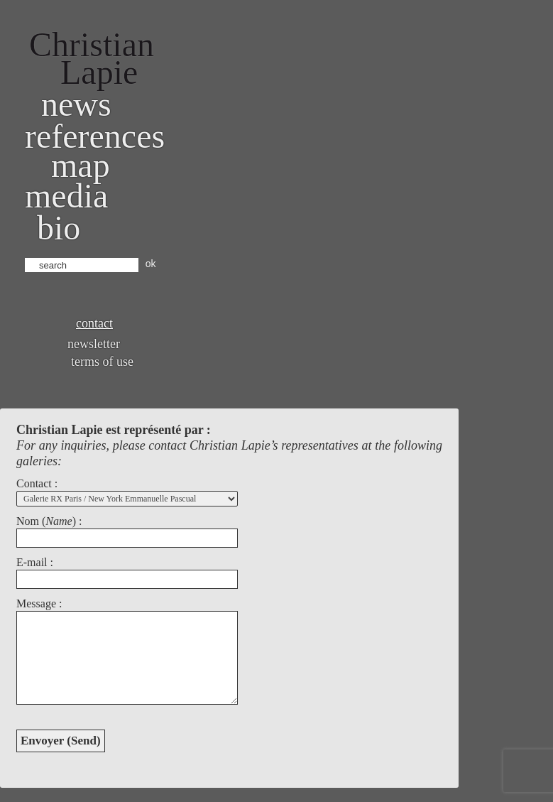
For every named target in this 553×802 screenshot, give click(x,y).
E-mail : (34, 562)
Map (80, 165)
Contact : (37, 483)
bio (58, 227)
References (95, 136)
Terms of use (102, 361)
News (76, 104)
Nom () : (49, 521)
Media (66, 196)
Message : (39, 603)
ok (151, 263)
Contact (94, 323)
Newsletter (93, 344)
